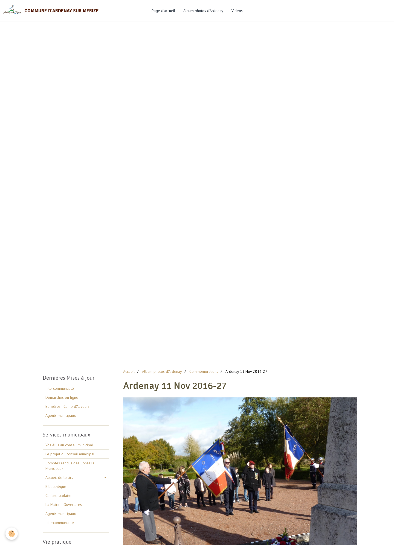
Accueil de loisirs (59, 477)
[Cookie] (11, 534)
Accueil (129, 371)
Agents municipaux (60, 415)
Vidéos (237, 10)
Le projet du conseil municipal (69, 454)
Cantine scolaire (58, 495)
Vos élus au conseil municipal (69, 445)
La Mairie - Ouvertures (63, 504)
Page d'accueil (163, 10)
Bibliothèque (55, 486)
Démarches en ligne (61, 397)
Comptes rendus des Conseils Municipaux (69, 466)
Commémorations (203, 371)
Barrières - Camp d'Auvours (67, 406)
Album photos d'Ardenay (203, 10)
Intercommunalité (59, 388)
